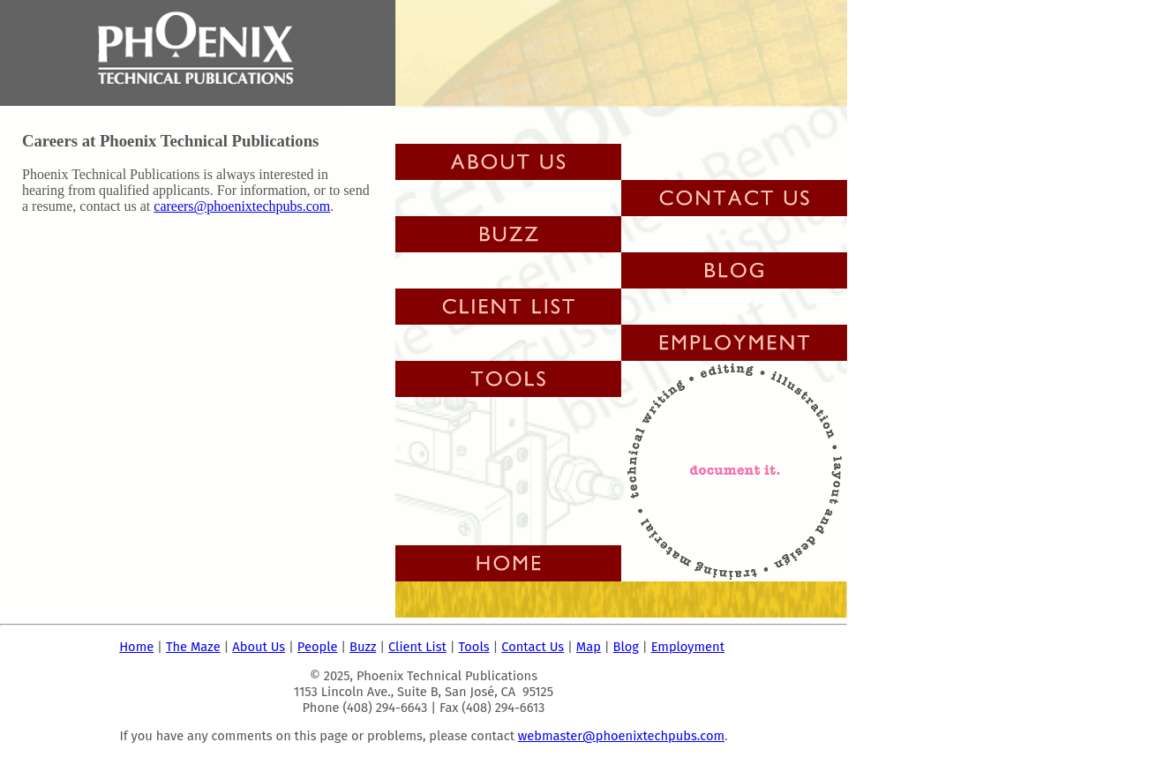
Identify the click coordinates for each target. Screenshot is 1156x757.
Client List (417, 647)
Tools (474, 647)
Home (136, 647)
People (317, 647)
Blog (626, 647)
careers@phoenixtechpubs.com (242, 206)
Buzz (362, 647)
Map (588, 647)
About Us (258, 647)
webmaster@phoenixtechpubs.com (621, 736)
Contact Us (532, 647)
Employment (687, 647)
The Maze (193, 647)
